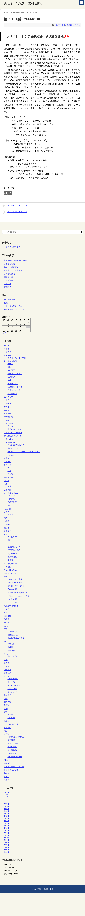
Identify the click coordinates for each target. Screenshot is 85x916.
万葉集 (6, 349)
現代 (6, 626)
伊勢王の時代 (9, 264)
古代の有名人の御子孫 (13, 433)
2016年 (6, 826)
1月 (7, 800)
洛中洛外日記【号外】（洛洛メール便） (24, 452)
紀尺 (9, 471)
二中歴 (6, 400)
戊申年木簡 (12, 589)
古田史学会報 (59, 25)
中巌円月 (7, 352)
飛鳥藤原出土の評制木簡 (18, 593)
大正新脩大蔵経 (14, 550)
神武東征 (11, 499)
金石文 (6, 734)
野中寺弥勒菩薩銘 (15, 757)
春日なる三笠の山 (15, 429)
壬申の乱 (7, 490)
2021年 (6, 813)
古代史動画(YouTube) (12, 436)
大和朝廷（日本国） (12, 493)
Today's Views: (9, 864)
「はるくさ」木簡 (15, 579)
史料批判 (7, 465)
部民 (6, 731)
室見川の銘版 (13, 743)
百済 (6, 629)
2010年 (6, 840)
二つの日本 (8, 397)
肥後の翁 (7, 702)
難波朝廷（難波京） (12, 770)
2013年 (6, 833)
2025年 (6, 804)
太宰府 (6, 512)
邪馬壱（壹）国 (14, 390)
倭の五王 (11, 370)
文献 (6, 534)
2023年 (6, 809)
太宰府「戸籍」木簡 (16, 586)
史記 (9, 540)
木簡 (6, 577)
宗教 (6, 518)
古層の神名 (8, 439)
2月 (7, 797)
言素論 (10, 474)
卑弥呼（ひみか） (15, 374)
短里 (9, 467)
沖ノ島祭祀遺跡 (14, 685)
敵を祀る (7, 531)
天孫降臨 (7, 509)
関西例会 (76, 25)
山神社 (10, 647)
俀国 (9, 367)
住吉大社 (11, 644)
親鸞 (6, 709)
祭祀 (6, 654)
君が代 (10, 426)
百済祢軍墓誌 (13, 635)
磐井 (9, 380)
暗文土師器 (12, 682)
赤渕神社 (11, 651)
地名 (6, 484)
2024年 (6, 806)
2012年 (6, 835)
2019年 (6, 818)
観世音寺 (11, 515)
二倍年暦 (7, 404)
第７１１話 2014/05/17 (14, 212)
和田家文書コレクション (14, 309)
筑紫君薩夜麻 (13, 384)
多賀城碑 (11, 740)
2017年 (6, 823)
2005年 (6, 852)
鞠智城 (6, 773)
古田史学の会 (9, 443)
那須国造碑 (12, 753)
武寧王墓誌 (12, 632)
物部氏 (6, 622)
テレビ (6, 346)
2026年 (6, 792)
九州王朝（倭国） (11, 361)
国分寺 (6, 481)
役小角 (6, 528)
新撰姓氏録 (12, 554)
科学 (6, 660)
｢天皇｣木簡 (12, 603)
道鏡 (9, 505)
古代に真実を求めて (16, 445)
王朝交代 (7, 284)
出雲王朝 (7, 414)
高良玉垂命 (12, 394)
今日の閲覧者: (10, 867)
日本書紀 (7, 567)
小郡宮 (6, 521)
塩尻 (9, 544)
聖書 (6, 699)
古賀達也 (7, 462)
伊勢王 (10, 364)
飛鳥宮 (6, 780)
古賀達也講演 (9, 274)
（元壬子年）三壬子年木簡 (18, 596)
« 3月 (4, 333)
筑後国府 (7, 663)
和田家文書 (8, 277)
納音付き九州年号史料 (17, 358)
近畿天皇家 (12, 502)
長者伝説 (7, 763)
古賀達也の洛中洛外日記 (23, 3)
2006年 (6, 850)
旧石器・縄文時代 (11, 573)
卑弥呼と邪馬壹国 (11, 267)
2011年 (6, 838)
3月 (7, 795)
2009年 (6, 842)
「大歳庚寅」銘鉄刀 (16, 737)
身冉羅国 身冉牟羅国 (16, 638)
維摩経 (10, 560)
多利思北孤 (12, 377)
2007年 (6, 847)
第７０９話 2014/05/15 (14, 206)
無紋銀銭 (11, 718)
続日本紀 (7, 670)
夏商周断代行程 (14, 547)
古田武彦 (7, 458)
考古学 (6, 676)
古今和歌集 (8, 424)
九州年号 (7, 356)
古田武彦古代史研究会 (13, 306)
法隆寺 (6, 609)
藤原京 (6, 705)
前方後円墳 (8, 417)
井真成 (6, 407)
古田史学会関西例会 (12, 247)
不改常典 (11, 495)
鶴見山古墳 (12, 692)
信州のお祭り (13, 656)
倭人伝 (6, 410)
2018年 (6, 821)
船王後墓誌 (12, 750)
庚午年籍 (7, 525)
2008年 (6, 845)
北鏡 (6, 303)
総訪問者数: (9, 874)
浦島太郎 (7, 616)
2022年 (6, 811)
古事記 (6, 420)
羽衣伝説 (7, 673)
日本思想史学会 (10, 564)
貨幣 (6, 712)
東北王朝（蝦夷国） (12, 606)
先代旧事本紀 (9, 299)
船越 (9, 486)
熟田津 (6, 619)
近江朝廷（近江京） (12, 724)
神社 (6, 642)
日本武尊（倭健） (11, 570)
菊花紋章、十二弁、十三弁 (18, 387)
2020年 (6, 816)
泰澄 (6, 612)
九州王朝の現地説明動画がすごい (17, 260)
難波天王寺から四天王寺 (14, 767)
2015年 (6, 828)
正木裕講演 (8, 280)
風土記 (6, 777)
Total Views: (9, 871)
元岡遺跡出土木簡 (15, 583)
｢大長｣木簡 (12, 599)
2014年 (6, 830)
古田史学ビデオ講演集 (13, 270)
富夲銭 (10, 714)
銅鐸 (6, 760)
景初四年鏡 (12, 747)
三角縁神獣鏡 (13, 679)
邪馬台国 (7, 728)
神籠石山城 (12, 689)
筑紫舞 (69, 25)
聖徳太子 (7, 287)
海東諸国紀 (12, 557)
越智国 (6, 721)
